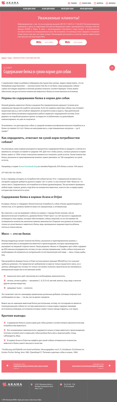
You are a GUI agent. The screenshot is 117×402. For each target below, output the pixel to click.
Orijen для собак (67, 9)
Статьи (10, 58)
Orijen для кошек (86, 9)
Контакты (112, 3)
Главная (74, 3)
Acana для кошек (48, 9)
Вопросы (100, 3)
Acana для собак (29, 9)
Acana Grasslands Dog (28, 167)
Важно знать (86, 3)
